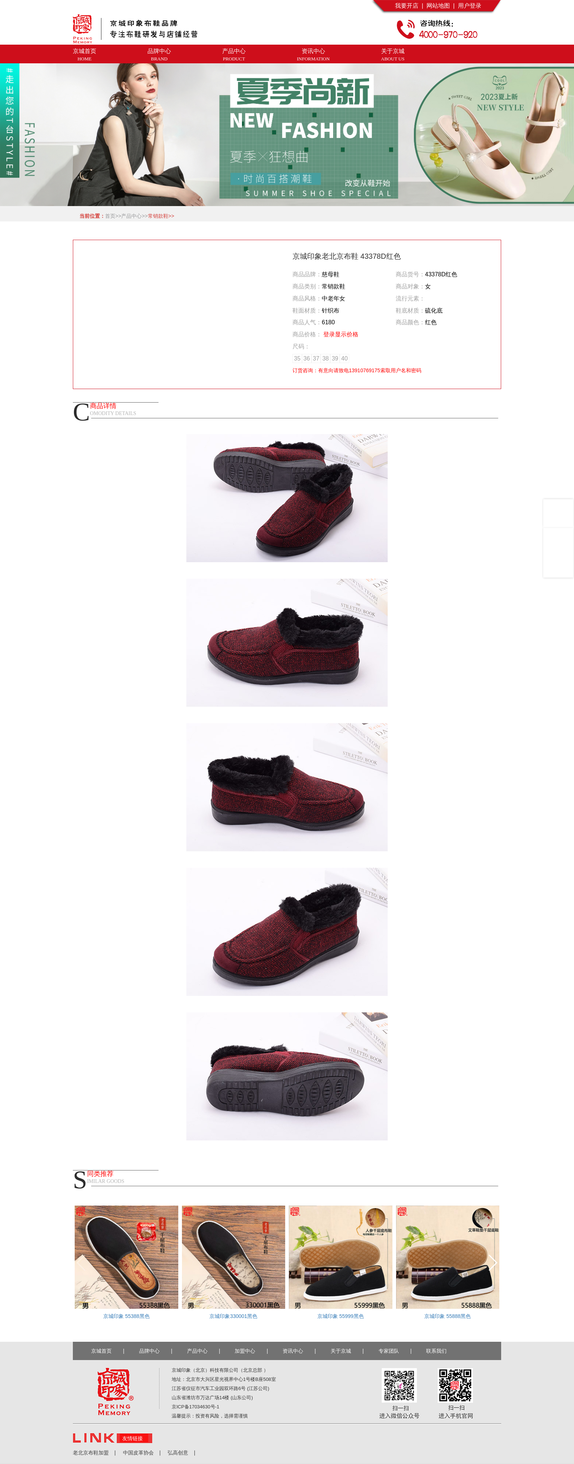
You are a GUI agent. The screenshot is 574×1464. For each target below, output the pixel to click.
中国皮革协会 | (138, 1453)
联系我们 (438, 1351)
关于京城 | (347, 1351)
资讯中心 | (299, 1351)
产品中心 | (203, 1351)
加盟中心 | (251, 1351)
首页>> (113, 216)
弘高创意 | (178, 1453)
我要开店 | (409, 6)
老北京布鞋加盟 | (94, 1453)
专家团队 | (395, 1351)
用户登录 (468, 6)
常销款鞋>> (161, 216)
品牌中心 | (155, 1351)
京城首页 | (107, 1351)
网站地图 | (439, 6)
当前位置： (91, 216)
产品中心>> (134, 216)
